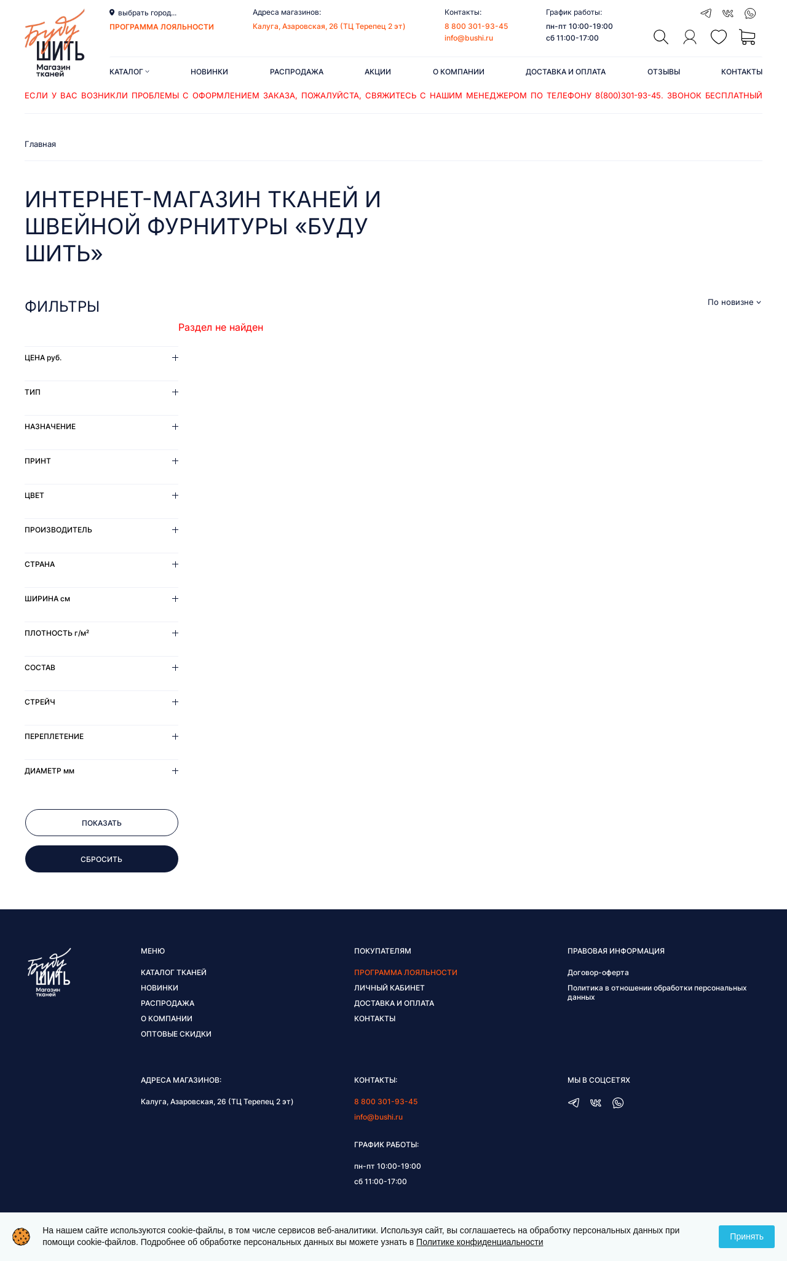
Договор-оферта (598, 972)
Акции (378, 71)
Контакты (741, 71)
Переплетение (54, 736)
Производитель (58, 529)
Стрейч (40, 701)
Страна (40, 564)
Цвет (34, 495)
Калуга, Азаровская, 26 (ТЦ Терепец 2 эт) (329, 26)
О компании (458, 71)
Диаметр (49, 770)
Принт (38, 460)
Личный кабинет (389, 987)
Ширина (47, 598)
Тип (33, 392)
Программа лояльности (405, 972)
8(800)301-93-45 (628, 95)
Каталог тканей (174, 972)
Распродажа (296, 71)
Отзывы (663, 71)
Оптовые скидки (176, 1033)
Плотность (57, 633)
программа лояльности (161, 26)
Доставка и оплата (566, 71)
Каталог (129, 71)
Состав (40, 667)
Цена (43, 357)
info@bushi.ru (469, 37)
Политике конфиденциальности (479, 1242)
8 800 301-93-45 (476, 26)
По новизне (731, 302)
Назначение (50, 426)
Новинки (209, 71)
